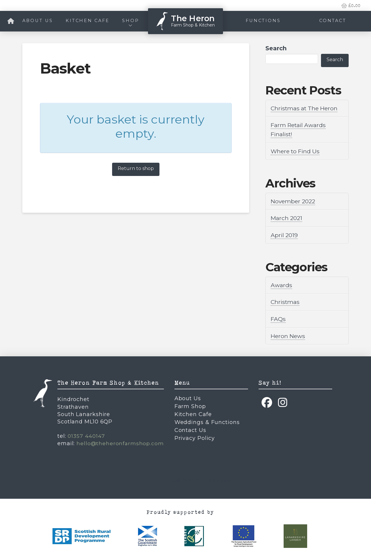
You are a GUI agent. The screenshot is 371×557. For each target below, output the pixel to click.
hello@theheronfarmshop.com (120, 441)
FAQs (278, 317)
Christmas (286, 300)
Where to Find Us (296, 150)
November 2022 (294, 200)
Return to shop (136, 168)
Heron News (289, 333)
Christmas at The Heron (305, 108)
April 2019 (285, 233)
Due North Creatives (199, 477)
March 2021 (287, 217)
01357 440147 (86, 433)
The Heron (192, 18)
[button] (351, 5)
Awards (281, 283)
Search (276, 48)
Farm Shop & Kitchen (193, 25)
